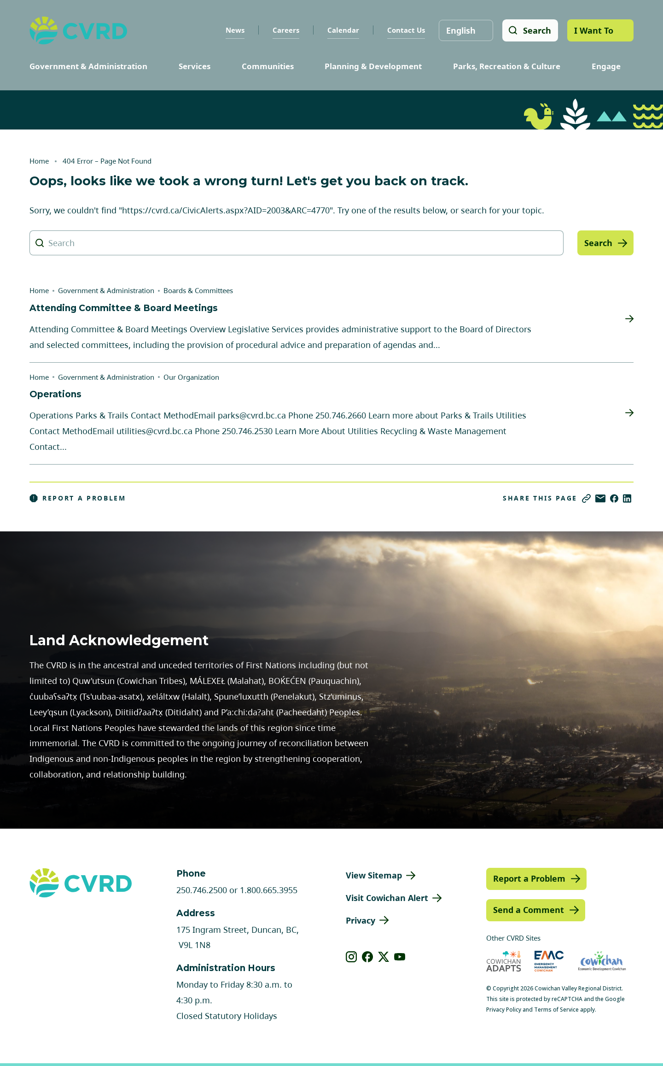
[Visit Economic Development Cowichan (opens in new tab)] (602, 961)
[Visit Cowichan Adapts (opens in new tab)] (503, 961)
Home (39, 160)
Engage (606, 66)
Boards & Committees (198, 290)
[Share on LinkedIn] (627, 498)
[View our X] (384, 956)
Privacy (360, 920)
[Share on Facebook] (614, 498)
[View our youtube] (400, 956)
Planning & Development (373, 66)
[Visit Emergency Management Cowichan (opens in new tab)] (549, 961)
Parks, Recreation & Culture (506, 66)
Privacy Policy (503, 1009)
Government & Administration (88, 66)
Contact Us (406, 30)
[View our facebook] (367, 956)
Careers (285, 30)
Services (194, 66)
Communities (268, 66)
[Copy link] (586, 498)
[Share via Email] (600, 498)
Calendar (343, 30)
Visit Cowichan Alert (387, 897)
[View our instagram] (351, 956)
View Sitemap (374, 875)
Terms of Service (556, 1009)
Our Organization (191, 377)
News (234, 30)
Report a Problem (77, 498)
